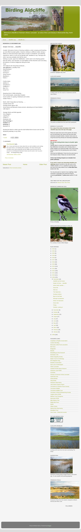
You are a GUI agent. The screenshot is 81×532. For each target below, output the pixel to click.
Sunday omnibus (57, 294)
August (55, 316)
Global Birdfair (54, 378)
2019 (53, 255)
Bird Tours (52, 346)
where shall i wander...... (59, 285)
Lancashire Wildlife (55, 388)
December (56, 279)
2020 (53, 253)
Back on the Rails (57, 296)
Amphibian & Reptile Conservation (58, 340)
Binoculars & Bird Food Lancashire (59, 344)
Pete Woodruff (10, 144)
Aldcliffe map (12, 39)
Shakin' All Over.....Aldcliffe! (60, 283)
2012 (53, 270)
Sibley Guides (53, 406)
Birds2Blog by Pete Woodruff (57, 352)
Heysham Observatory (55, 382)
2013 (53, 268)
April (54, 325)
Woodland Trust (54, 410)
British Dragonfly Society (56, 356)
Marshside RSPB (54, 398)
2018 (53, 257)
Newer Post (7, 164)
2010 (53, 275)
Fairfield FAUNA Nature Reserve (58, 368)
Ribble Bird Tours (54, 402)
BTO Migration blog (55, 360)
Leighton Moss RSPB (55, 394)
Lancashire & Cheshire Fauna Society (59, 386)
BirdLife (52, 350)
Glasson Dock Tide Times (63, 182)
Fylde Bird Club (54, 376)
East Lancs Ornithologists (56, 364)
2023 (53, 248)
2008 (53, 334)
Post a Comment (9, 157)
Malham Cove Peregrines (56, 396)
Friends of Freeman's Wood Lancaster (59, 374)
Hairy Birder (53, 380)
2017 (53, 259)
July (54, 318)
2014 (53, 266)
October (55, 312)
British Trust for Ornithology (57, 358)
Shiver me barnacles (58, 300)
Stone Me (55, 287)
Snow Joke (56, 303)
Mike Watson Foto (54, 400)
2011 (53, 272)
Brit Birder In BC (54, 354)
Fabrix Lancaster (54, 366)
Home (4, 39)
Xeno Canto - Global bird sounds (58, 412)
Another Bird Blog (54, 342)
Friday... (55, 305)
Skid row (55, 289)
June (54, 321)
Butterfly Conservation (55, 362)
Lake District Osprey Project (57, 384)
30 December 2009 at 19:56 (13, 154)
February (55, 329)
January (55, 331)
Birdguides (53, 348)
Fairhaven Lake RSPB (55, 370)
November (56, 310)
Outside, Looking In (58, 307)
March (55, 327)
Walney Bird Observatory (56, 408)
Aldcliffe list (21, 39)
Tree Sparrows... (57, 292)
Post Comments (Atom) (15, 167)
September (56, 314)
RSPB (51, 404)
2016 (53, 262)
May (54, 323)
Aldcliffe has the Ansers (59, 281)
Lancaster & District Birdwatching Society (60, 392)
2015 (53, 264)
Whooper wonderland (58, 298)
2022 (53, 251)
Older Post (43, 164)
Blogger (49, 525)
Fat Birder (52, 372)
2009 (53, 277)
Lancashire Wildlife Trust (56, 390)
